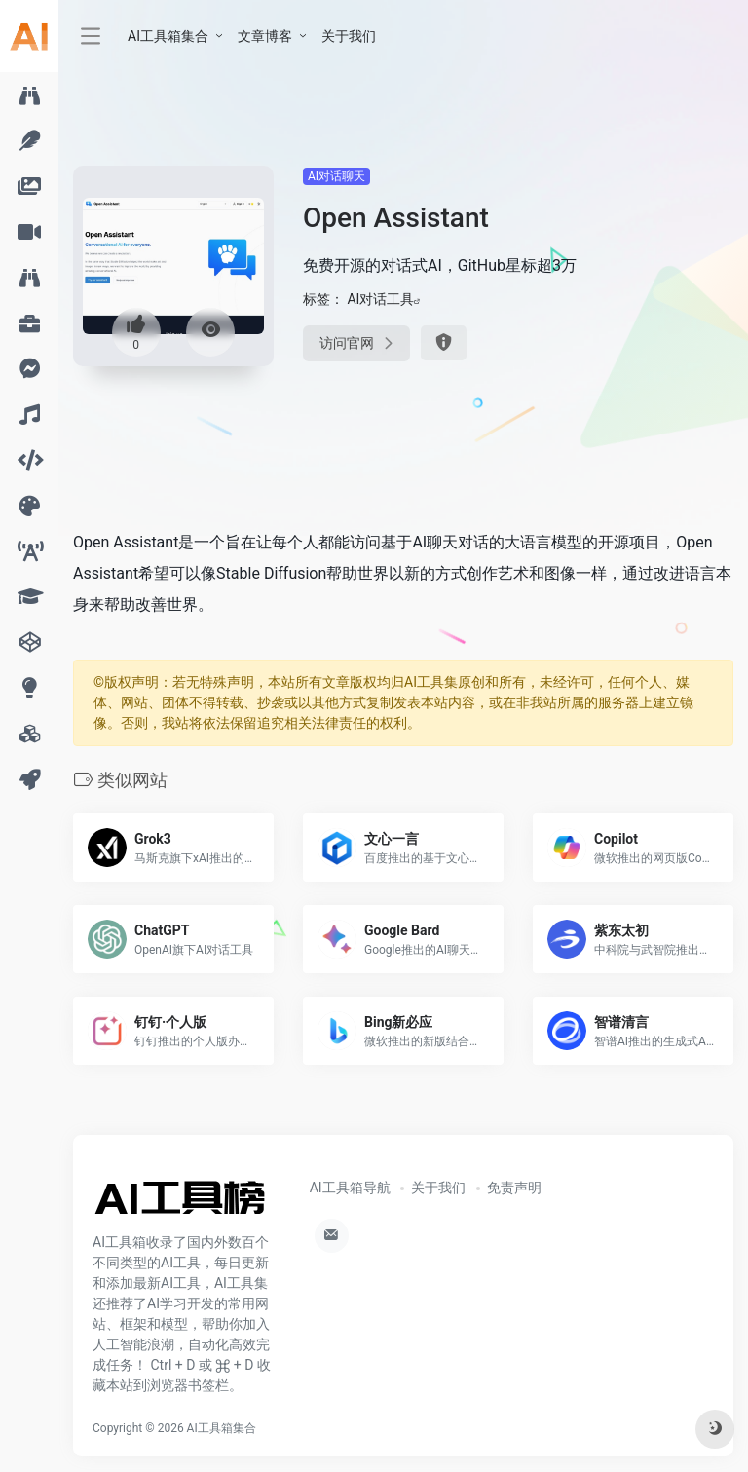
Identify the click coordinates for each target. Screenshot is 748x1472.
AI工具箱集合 (168, 36)
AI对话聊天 (336, 176)
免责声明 (514, 1187)
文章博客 (265, 36)
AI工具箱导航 (350, 1187)
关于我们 (348, 36)
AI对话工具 (380, 299)
